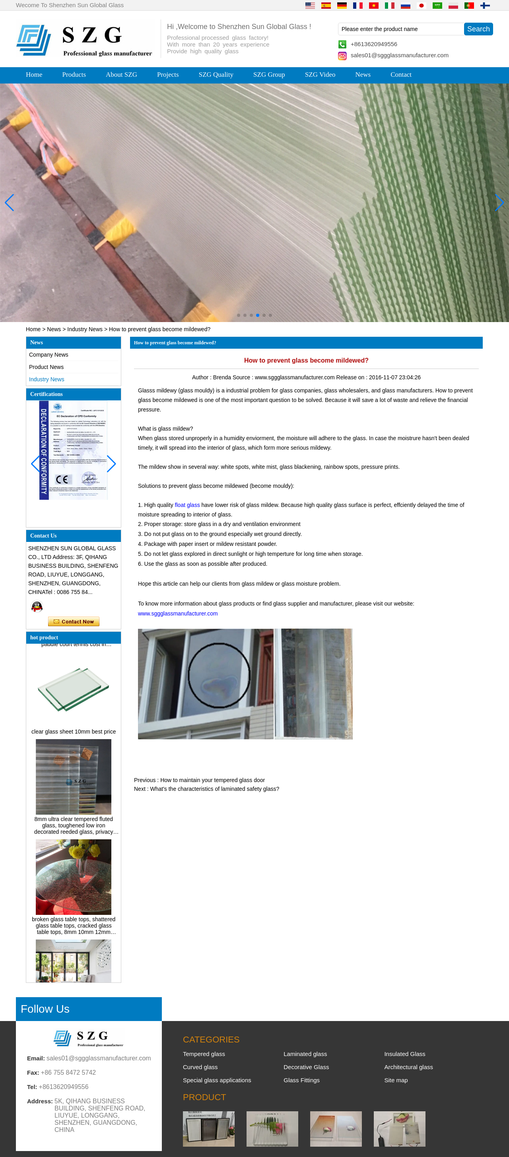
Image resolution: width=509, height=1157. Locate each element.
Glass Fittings (302, 1080)
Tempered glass (204, 1053)
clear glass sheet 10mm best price (73, 734)
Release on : (352, 377)
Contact (401, 74)
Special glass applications (217, 1080)
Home (34, 74)
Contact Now (73, 622)
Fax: (33, 1072)
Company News (48, 354)
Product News (46, 367)
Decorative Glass (306, 1067)
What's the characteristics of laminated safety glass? (214, 789)
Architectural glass (408, 1067)
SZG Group (269, 74)
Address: (40, 1101)
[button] (238, 315)
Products (74, 74)
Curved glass (200, 1067)
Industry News (85, 329)
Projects (168, 74)
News (363, 74)
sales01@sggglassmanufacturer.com (400, 55)
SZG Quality (216, 74)
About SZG (121, 74)
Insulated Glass (404, 1053)
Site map (396, 1080)
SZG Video (320, 74)
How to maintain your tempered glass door (212, 780)
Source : (244, 377)
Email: (36, 1058)
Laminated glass (305, 1053)
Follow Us (45, 1009)
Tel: (32, 1086)
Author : (202, 377)
